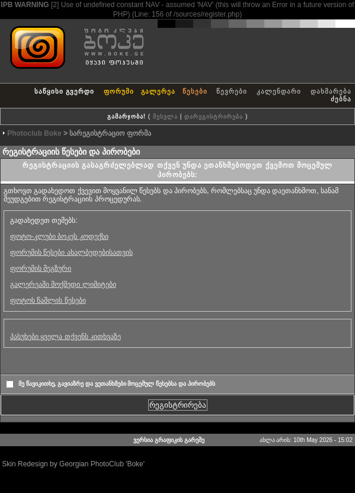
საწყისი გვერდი (64, 91)
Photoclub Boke (34, 133)
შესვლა (165, 116)
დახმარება (331, 91)
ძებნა (341, 99)
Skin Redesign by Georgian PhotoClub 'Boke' (73, 464)
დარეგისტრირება (213, 116)
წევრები (231, 91)
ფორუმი (119, 91)
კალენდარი (279, 91)
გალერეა (158, 91)
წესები (195, 91)
